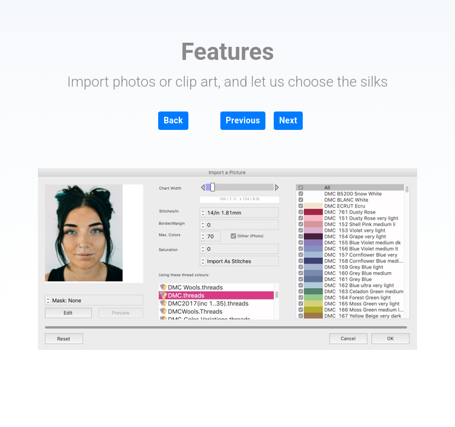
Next (288, 120)
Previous (243, 120)
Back (173, 120)
